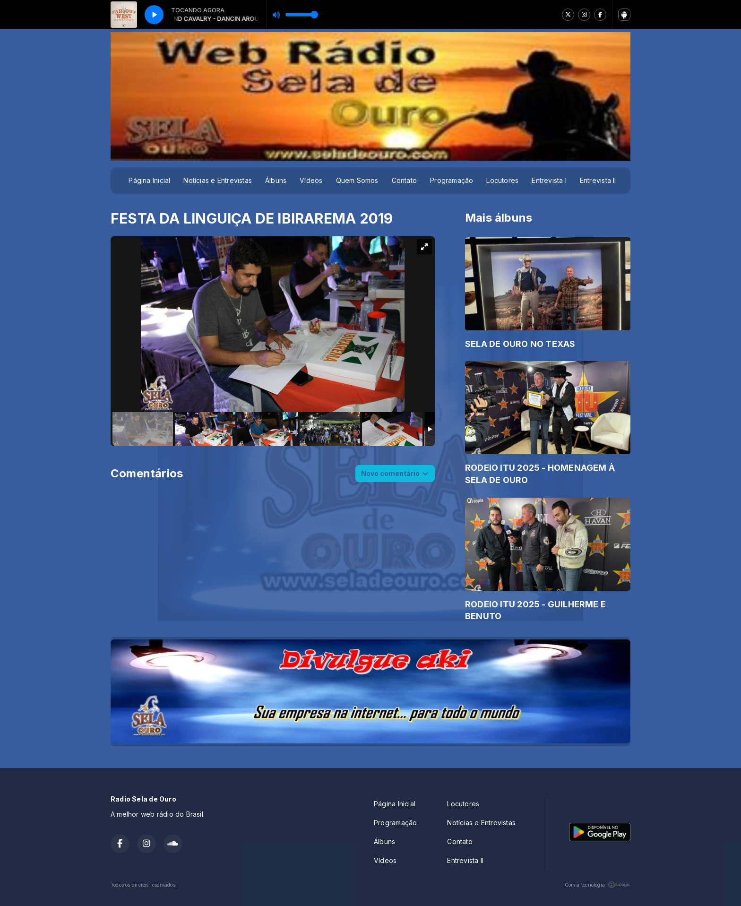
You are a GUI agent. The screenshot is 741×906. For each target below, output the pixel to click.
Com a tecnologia (597, 884)
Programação (451, 180)
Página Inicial (149, 180)
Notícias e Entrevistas (217, 180)
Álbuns (275, 180)
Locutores (502, 180)
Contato (404, 180)
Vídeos (311, 180)
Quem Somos (357, 180)
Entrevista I (549, 180)
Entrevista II (598, 180)
